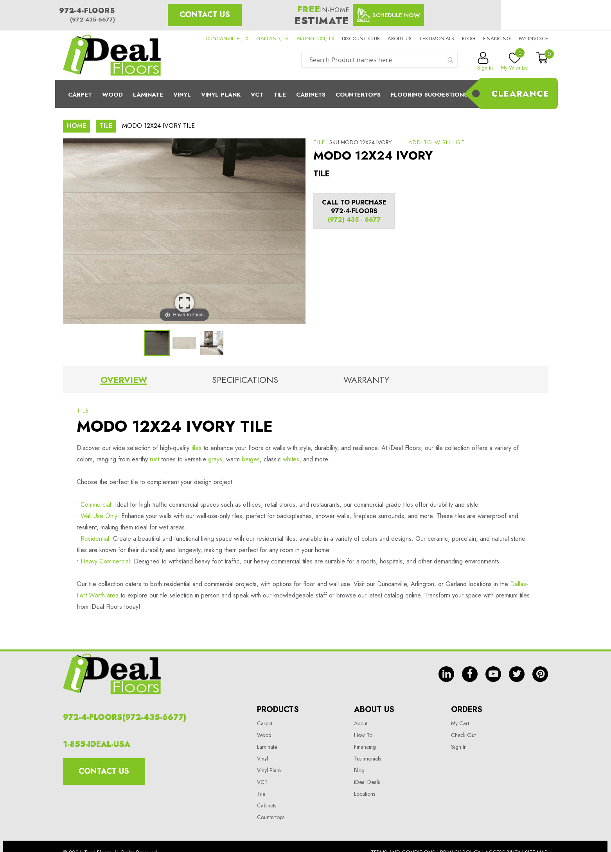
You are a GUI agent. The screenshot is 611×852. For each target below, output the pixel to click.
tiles (195, 447)
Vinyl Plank (221, 94)
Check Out (463, 735)
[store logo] (112, 55)
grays (215, 459)
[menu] (305, 94)
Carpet (80, 94)
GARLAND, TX (272, 38)
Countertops (270, 817)
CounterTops (358, 94)
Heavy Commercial (105, 561)
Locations (364, 794)
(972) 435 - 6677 (354, 219)
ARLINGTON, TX (315, 38)
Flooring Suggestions (429, 94)
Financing (497, 38)
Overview (124, 379)
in (446, 674)
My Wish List (514, 62)
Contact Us (205, 14)
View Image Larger (184, 303)
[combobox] (379, 60)
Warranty (366, 379)
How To (363, 735)
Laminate (148, 94)
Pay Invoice (533, 38)
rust (154, 459)
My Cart (460, 723)
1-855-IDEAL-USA (96, 744)
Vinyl (182, 94)
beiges (251, 459)
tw (517, 674)
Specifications (245, 379)
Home (76, 125)
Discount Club (361, 38)
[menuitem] (305, 94)
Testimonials (436, 38)
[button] (436, 142)
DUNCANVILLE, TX (227, 38)
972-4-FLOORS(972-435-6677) (124, 717)
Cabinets (310, 94)
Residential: (96, 538)
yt (493, 674)
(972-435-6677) (92, 19)
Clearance (520, 93)
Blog (468, 38)
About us (400, 38)
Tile (279, 94)
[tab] (123, 381)
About (360, 723)
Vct (257, 94)
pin (540, 674)
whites (291, 459)
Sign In (459, 747)
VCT (262, 782)
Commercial (96, 504)
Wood (112, 94)
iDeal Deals (367, 782)
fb (470, 674)
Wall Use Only (99, 515)
